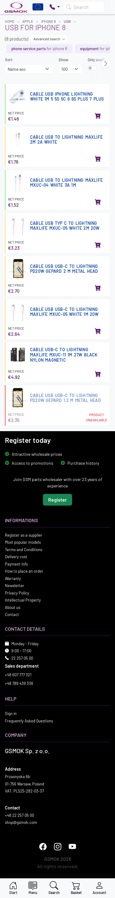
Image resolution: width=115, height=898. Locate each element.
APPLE (27, 21)
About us (12, 607)
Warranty (13, 578)
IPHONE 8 (48, 21)
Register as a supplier (23, 534)
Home (9, 21)
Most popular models (23, 542)
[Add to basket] (97, 116)
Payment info (16, 563)
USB (67, 21)
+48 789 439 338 (19, 683)
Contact (12, 614)
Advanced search (49, 39)
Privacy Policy (17, 592)
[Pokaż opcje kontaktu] (54, 7)
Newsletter (14, 585)
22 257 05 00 (22, 657)
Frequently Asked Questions (29, 720)
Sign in (11, 713)
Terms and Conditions (23, 549)
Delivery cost (16, 556)
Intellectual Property (23, 600)
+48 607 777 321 (18, 674)
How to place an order (24, 571)
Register (57, 499)
